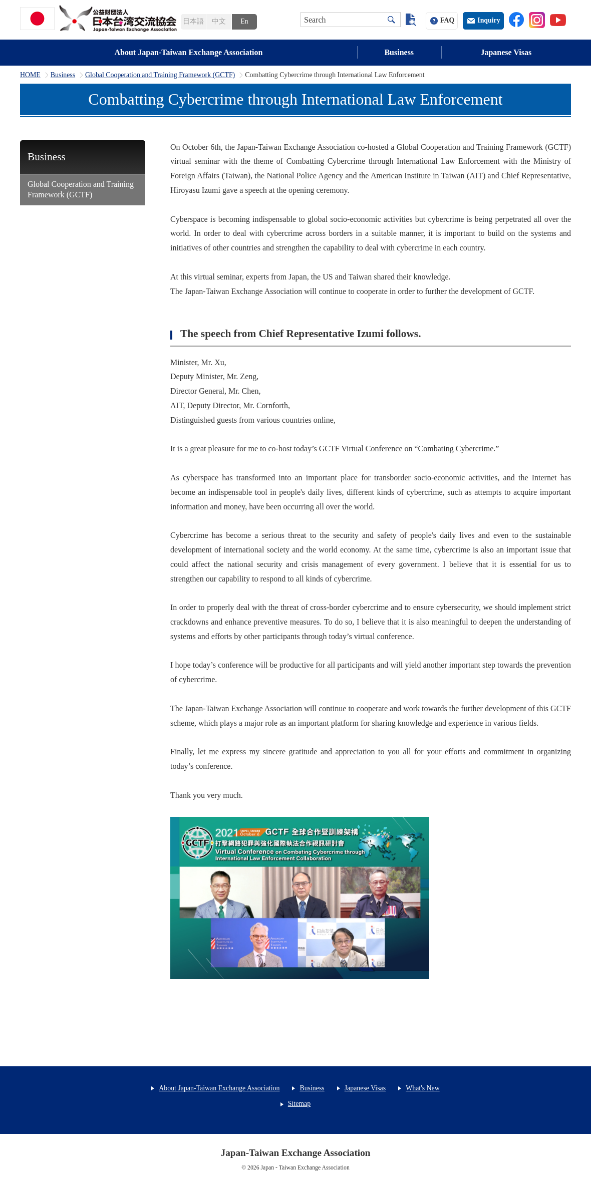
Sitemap (299, 1103)
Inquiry (488, 20)
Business (399, 52)
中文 (219, 21)
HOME (30, 75)
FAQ (447, 20)
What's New (423, 1088)
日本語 (193, 21)
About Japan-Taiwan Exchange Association (189, 52)
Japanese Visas (505, 52)
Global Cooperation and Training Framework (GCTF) (160, 75)
